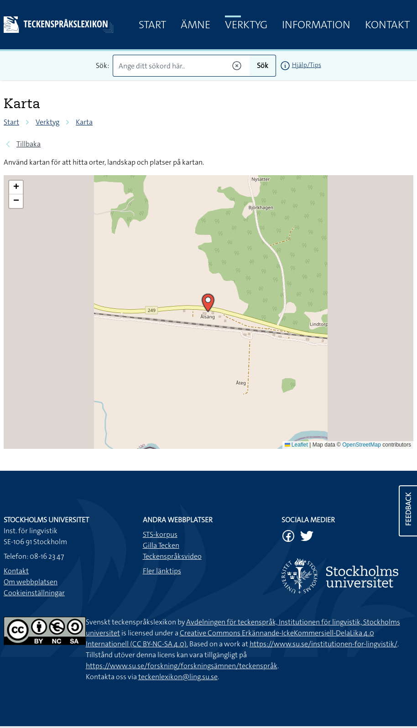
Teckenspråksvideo (172, 556)
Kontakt (387, 24)
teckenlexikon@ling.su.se (178, 676)
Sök (262, 65)
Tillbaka (28, 144)
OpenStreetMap (361, 445)
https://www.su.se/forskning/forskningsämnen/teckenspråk (181, 666)
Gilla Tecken (161, 545)
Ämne (195, 24)
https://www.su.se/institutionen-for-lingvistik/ (323, 644)
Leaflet (296, 445)
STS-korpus (160, 534)
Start (152, 24)
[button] (208, 303)
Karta (84, 122)
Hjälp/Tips (306, 65)
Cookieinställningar (34, 593)
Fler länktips (162, 571)
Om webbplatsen (30, 582)
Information (316, 24)
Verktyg (246, 24)
